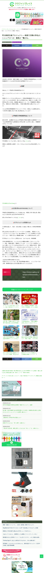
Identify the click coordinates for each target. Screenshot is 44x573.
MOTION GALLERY (17, 42)
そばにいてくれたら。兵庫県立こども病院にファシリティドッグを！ (20, 534)
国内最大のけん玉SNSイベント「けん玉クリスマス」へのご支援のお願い (21, 537)
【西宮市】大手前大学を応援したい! (12, 417)
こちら (27, 141)
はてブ (27, 45)
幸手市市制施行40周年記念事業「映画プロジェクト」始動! (17, 405)
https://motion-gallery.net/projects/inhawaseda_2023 (31, 274)
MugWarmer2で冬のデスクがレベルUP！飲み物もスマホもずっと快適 (20, 528)
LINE (37, 45)
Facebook (16, 45)
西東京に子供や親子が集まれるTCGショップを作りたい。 (17, 531)
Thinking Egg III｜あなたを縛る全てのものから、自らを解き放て (19, 540)
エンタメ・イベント (7, 42)
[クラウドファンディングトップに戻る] (41, 556)
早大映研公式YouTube (8, 203)
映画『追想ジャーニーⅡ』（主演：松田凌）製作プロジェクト (18, 524)
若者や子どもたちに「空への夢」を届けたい (14, 423)
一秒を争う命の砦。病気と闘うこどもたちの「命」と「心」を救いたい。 (21, 428)
